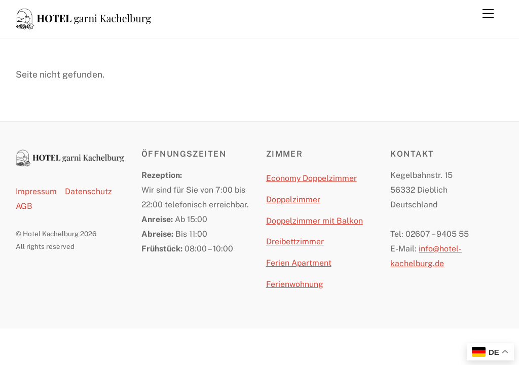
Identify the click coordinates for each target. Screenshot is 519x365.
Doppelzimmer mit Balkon (314, 221)
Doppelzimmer (293, 199)
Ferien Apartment (298, 263)
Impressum (36, 191)
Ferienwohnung (294, 284)
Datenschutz (88, 191)
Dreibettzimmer (295, 241)
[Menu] (488, 14)
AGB (24, 206)
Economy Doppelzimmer (311, 178)
